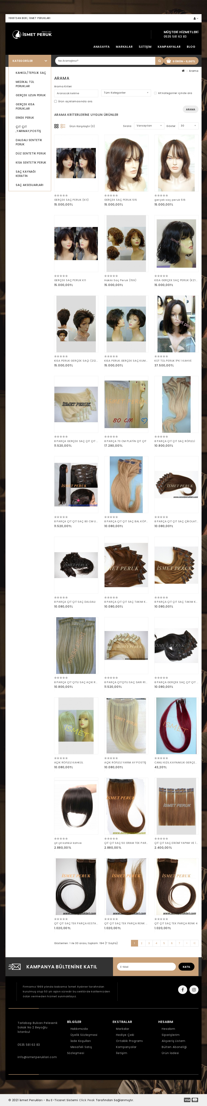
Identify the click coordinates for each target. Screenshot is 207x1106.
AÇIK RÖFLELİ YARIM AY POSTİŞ (125, 762)
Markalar (124, 47)
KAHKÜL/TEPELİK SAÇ (31, 73)
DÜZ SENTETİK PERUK (31, 153)
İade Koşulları (81, 1041)
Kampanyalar (169, 47)
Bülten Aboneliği (174, 1047)
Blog (191, 47)
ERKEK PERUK (25, 118)
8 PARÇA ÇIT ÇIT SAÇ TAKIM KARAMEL (180, 602)
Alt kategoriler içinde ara (173, 93)
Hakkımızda (79, 1029)
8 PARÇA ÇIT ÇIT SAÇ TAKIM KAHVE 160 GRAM (136, 602)
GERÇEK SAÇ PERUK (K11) (71, 200)
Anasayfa (101, 47)
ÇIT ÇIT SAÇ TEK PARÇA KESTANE (77, 923)
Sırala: (127, 126)
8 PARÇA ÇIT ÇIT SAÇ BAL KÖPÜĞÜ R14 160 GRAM (138, 521)
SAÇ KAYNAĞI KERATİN (26, 174)
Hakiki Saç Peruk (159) (120, 280)
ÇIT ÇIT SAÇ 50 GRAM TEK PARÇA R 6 (129, 843)
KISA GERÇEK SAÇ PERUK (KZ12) (176, 280)
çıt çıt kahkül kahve (68, 843)
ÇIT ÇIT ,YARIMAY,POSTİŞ (28, 129)
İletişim (145, 47)
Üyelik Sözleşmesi (84, 1035)
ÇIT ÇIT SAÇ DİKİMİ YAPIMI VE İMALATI (180, 843)
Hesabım (168, 1029)
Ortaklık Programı (129, 1041)
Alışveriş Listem (173, 1041)
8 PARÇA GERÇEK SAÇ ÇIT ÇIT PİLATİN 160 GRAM (87, 441)
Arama (194, 71)
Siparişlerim (171, 1035)
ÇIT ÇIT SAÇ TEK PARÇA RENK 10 (126, 923)
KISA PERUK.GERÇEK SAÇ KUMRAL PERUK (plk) (136, 361)
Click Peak (87, 1100)
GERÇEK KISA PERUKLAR (25, 106)
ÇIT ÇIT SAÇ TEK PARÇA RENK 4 (176, 923)
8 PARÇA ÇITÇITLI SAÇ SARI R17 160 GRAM (133, 682)
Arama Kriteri (63, 86)
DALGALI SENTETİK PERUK (29, 142)
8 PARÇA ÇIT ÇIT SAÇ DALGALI (75, 602)
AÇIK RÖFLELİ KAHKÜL (68, 762)
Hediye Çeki (125, 1035)
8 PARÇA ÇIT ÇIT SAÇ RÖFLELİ (174, 441)
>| (194, 943)
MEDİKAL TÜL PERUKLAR (25, 84)
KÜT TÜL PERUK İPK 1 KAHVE (173, 361)
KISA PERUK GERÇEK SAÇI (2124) (76, 361)
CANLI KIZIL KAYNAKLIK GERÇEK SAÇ (179, 762)
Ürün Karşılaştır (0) (82, 126)
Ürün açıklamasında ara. (73, 101)
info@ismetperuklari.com (37, 1057)
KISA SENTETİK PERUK (31, 162)
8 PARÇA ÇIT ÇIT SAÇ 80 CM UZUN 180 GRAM (85, 521)
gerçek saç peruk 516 (170, 200)
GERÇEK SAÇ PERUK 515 (120, 200)
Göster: (171, 126)
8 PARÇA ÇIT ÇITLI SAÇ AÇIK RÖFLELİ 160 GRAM (86, 682)
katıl (186, 967)
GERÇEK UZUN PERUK (31, 95)
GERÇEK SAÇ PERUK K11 (70, 280)
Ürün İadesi (170, 1053)
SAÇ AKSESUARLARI (29, 185)
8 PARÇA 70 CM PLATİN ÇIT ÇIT (125, 441)
